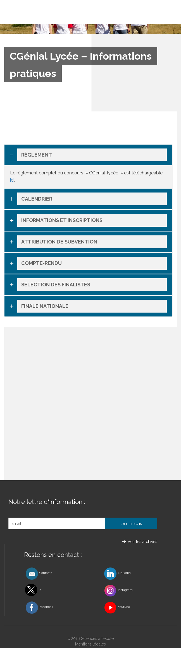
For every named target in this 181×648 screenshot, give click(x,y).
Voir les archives (142, 541)
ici (12, 180)
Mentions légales (90, 644)
